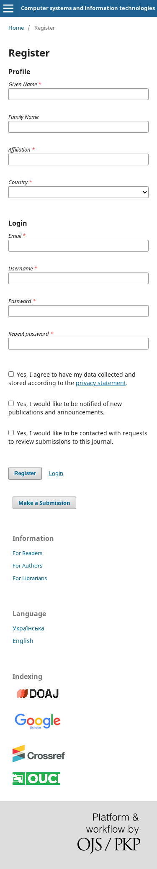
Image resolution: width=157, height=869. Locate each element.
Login (56, 473)
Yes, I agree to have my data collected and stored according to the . (72, 378)
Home (16, 27)
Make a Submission (44, 502)
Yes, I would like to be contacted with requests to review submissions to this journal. (78, 437)
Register (25, 473)
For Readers (27, 553)
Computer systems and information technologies (88, 8)
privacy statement (101, 383)
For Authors (27, 565)
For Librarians (30, 578)
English (23, 641)
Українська (28, 628)
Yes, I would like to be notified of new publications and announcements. (65, 408)
